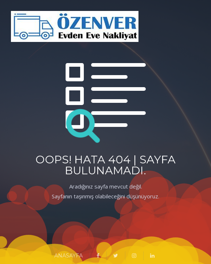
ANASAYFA (68, 255)
